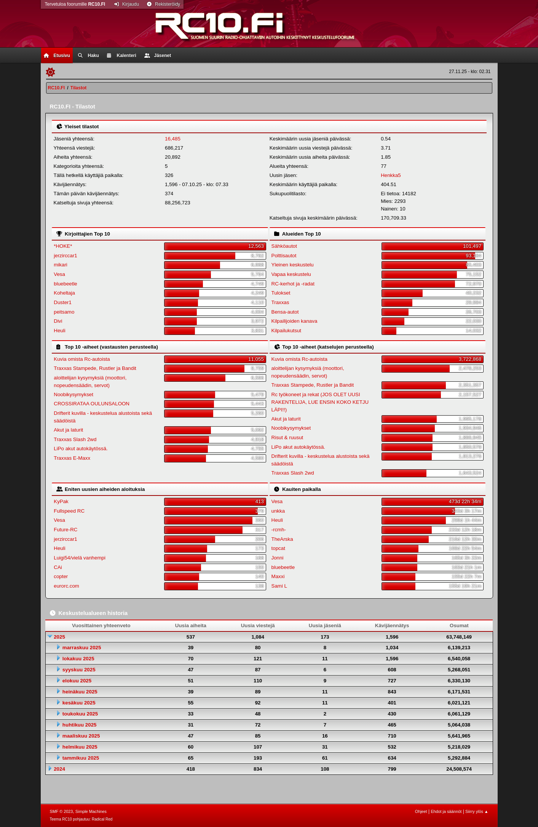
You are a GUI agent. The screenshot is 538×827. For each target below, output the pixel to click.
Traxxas (280, 302)
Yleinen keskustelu (292, 265)
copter (61, 576)
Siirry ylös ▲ (476, 811)
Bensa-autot (285, 312)
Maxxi (278, 576)
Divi (58, 321)
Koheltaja (64, 293)
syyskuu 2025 (79, 669)
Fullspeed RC (69, 511)
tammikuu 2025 (80, 758)
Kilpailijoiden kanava (294, 321)
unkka (278, 511)
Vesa (59, 274)
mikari (60, 265)
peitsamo (64, 312)
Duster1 (63, 302)
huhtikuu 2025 (79, 725)
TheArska (282, 539)
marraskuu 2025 (81, 647)
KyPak (61, 501)
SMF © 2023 (61, 811)
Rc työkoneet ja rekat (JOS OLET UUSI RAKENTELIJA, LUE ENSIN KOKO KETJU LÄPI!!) (320, 402)
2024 (59, 769)
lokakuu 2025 (78, 658)
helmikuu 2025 (79, 747)
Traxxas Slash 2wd (75, 439)
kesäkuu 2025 (79, 703)
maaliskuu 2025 (81, 736)
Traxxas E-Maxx (72, 458)
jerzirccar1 (65, 255)
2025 (59, 637)
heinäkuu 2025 (79, 692)
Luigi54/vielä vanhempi (79, 558)
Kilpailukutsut (286, 330)
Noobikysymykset (73, 394)
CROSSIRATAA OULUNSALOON (91, 403)
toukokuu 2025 (80, 714)
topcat (278, 548)
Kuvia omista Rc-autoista (82, 359)
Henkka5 (391, 175)
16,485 (172, 139)
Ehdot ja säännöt (446, 811)
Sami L (279, 586)
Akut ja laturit (68, 430)
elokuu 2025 (76, 681)
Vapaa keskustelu (291, 274)
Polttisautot (284, 255)
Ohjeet (421, 811)
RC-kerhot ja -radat (292, 284)
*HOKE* (63, 246)
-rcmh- (278, 529)
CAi (58, 567)
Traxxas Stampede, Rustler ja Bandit (95, 368)
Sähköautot (284, 246)
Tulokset (281, 293)
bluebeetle (65, 284)
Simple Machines (91, 811)
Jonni (277, 558)
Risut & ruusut (287, 437)
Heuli (59, 330)
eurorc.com (66, 586)
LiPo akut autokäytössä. (81, 448)
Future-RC (65, 529)
